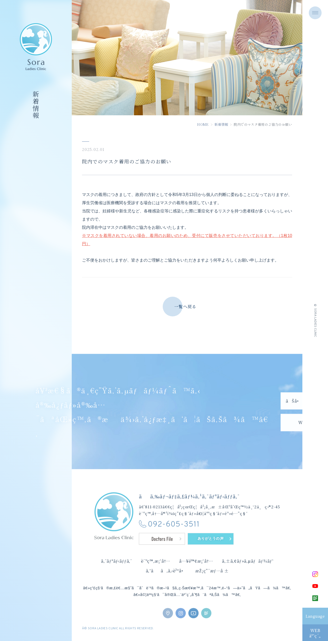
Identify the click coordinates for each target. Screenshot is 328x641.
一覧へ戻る (185, 308)
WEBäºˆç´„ (315, 633)
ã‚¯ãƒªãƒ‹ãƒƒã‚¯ (116, 570)
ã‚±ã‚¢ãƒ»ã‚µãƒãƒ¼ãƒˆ (247, 570)
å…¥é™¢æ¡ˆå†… (196, 570)
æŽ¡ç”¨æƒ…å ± (212, 580)
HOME (203, 125)
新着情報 (221, 125)
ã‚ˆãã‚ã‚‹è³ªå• (166, 580)
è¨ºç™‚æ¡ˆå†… (155, 570)
